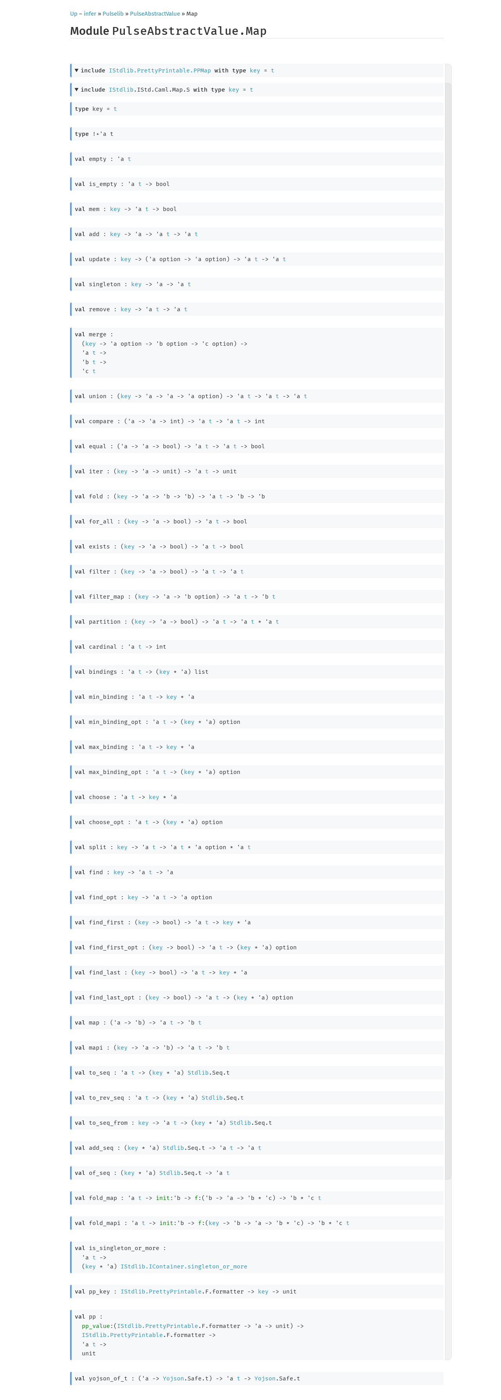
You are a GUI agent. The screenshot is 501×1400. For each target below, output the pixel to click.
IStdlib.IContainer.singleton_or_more (184, 1266)
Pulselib (113, 13)
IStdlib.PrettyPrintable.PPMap (160, 70)
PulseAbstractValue (155, 13)
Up (73, 13)
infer (90, 13)
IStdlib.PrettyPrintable (161, 1291)
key (255, 70)
